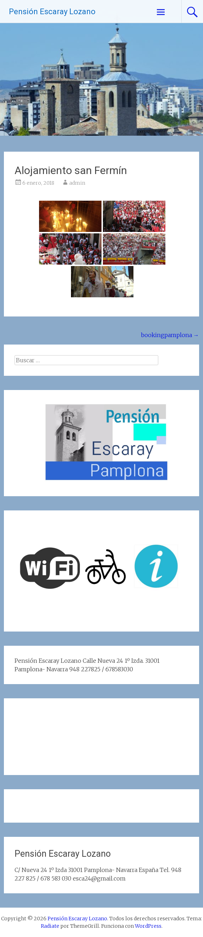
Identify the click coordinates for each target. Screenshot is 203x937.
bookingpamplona (170, 334)
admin (77, 183)
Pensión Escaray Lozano (52, 11)
